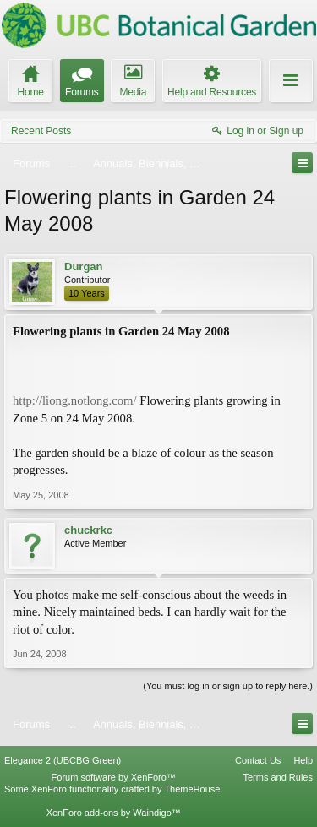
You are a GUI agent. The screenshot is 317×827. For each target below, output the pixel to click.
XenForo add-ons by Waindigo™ (113, 813)
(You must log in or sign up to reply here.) (228, 686)
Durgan (83, 266)
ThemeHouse (192, 789)
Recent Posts (41, 131)
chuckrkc (88, 530)
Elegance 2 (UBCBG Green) (62, 760)
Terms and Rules (278, 777)
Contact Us (258, 760)
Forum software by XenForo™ (114, 777)
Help (303, 760)
